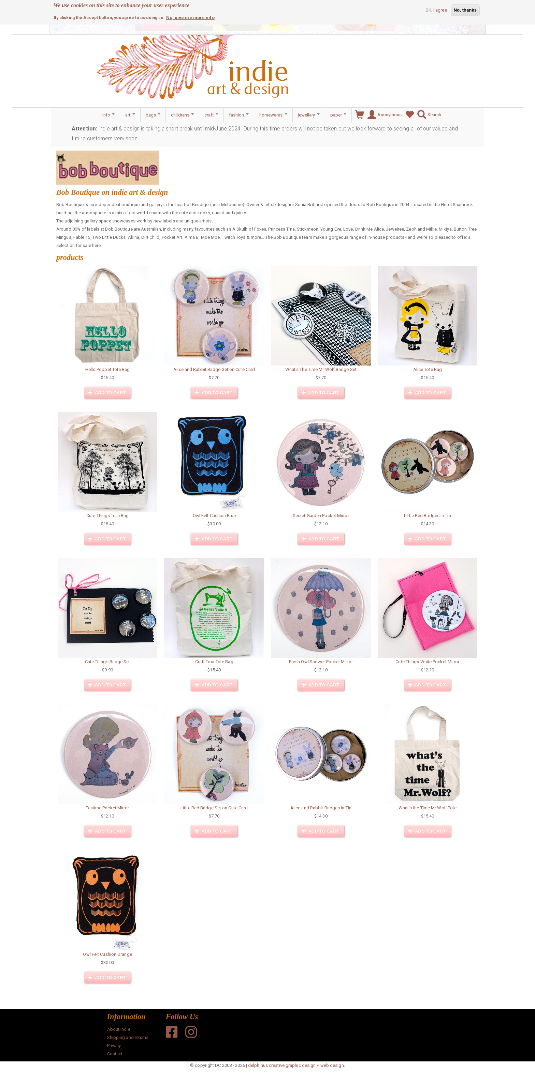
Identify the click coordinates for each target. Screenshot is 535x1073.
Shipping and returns (128, 1037)
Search (427, 114)
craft (211, 115)
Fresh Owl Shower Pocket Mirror (321, 661)
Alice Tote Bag (427, 369)
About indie (118, 1029)
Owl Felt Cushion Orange (107, 954)
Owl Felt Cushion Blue (214, 515)
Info (108, 115)
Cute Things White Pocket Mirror (427, 661)
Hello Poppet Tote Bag (107, 369)
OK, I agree (436, 9)
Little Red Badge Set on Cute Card (214, 807)
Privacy (114, 1045)
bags (153, 115)
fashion (239, 115)
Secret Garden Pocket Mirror (321, 515)
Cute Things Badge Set (107, 661)
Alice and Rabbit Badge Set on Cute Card (214, 369)
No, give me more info (190, 17)
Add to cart (107, 392)
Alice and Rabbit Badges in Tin (320, 807)
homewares (273, 115)
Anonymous (383, 114)
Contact (115, 1053)
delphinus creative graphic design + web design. (296, 1065)
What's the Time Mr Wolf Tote (428, 807)
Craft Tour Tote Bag (214, 661)
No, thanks (465, 9)
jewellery (309, 115)
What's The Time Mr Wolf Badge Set (321, 369)
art (130, 115)
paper (338, 115)
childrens (182, 115)
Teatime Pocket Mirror (107, 807)
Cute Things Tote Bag (107, 515)
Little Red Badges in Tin (427, 515)
